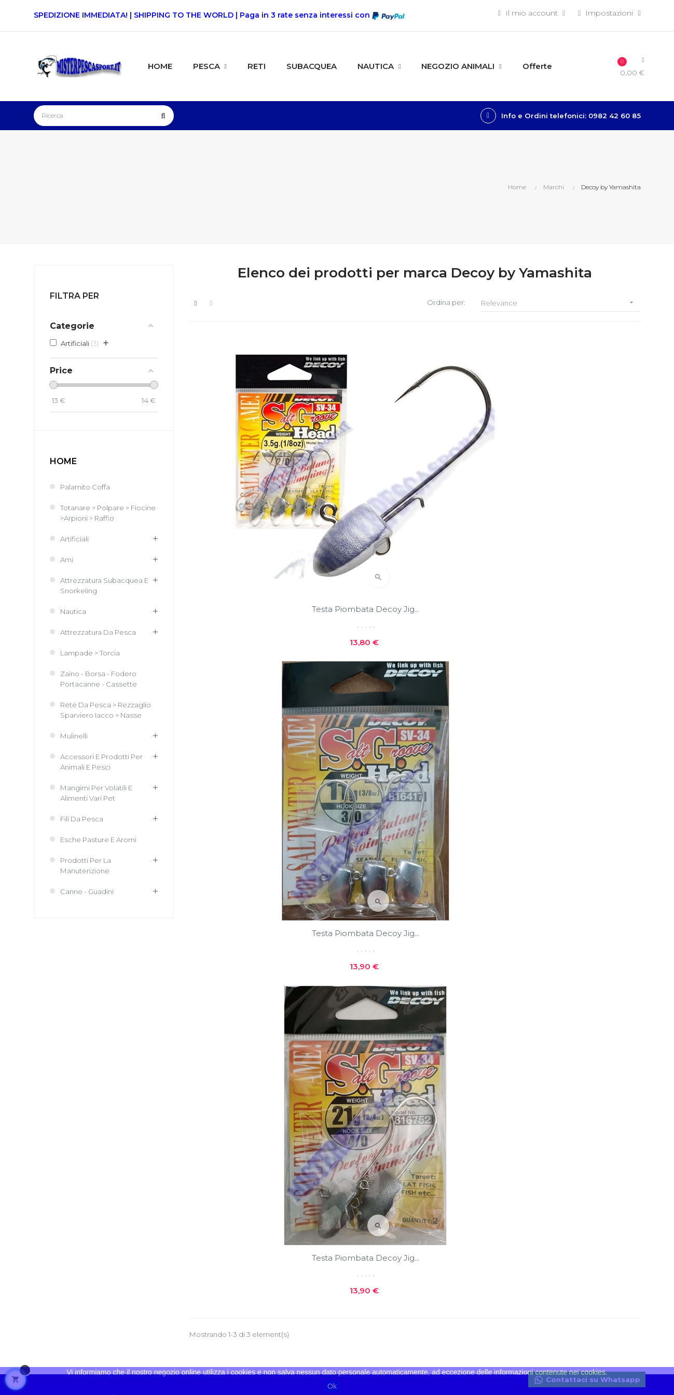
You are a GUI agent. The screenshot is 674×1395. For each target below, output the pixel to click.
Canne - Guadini (88, 902)
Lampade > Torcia (92, 653)
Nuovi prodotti (474, 1121)
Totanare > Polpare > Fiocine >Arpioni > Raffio (104, 513)
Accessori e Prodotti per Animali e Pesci (104, 773)
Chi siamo (362, 1121)
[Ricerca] (104, 115)
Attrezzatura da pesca (100, 632)
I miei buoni (262, 1204)
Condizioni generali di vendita (279, 1245)
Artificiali (74, 539)
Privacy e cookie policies (374, 1172)
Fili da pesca (83, 829)
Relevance (561, 304)
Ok (332, 1386)
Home (63, 462)
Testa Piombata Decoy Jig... (259, 491)
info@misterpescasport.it (79, 1269)
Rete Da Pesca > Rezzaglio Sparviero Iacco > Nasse (107, 716)
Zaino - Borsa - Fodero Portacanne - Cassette (101, 679)
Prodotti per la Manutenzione (88, 876)
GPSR (355, 1230)
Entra (250, 1134)
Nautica (74, 612)
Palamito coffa (87, 487)
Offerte (460, 1138)
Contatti (359, 1194)
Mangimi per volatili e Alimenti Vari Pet (100, 804)
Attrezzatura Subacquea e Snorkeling (106, 586)
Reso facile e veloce (381, 1212)
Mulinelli (74, 746)
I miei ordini (262, 1169)
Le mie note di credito (281, 1187)
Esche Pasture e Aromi (102, 850)
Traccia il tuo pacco (275, 1222)
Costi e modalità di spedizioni (378, 1144)
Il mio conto (263, 1151)
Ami (67, 560)
